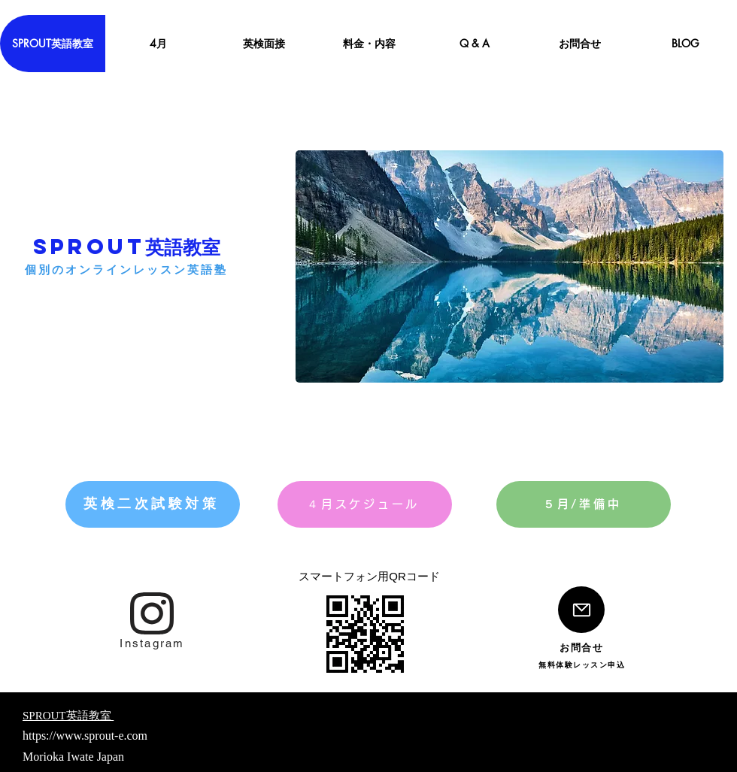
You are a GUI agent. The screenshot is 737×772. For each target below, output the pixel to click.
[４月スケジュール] (365, 504)
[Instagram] (152, 642)
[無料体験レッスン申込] (582, 665)
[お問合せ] (581, 647)
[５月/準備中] (583, 504)
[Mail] (581, 609)
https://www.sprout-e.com (85, 735)
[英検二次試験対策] (152, 504)
